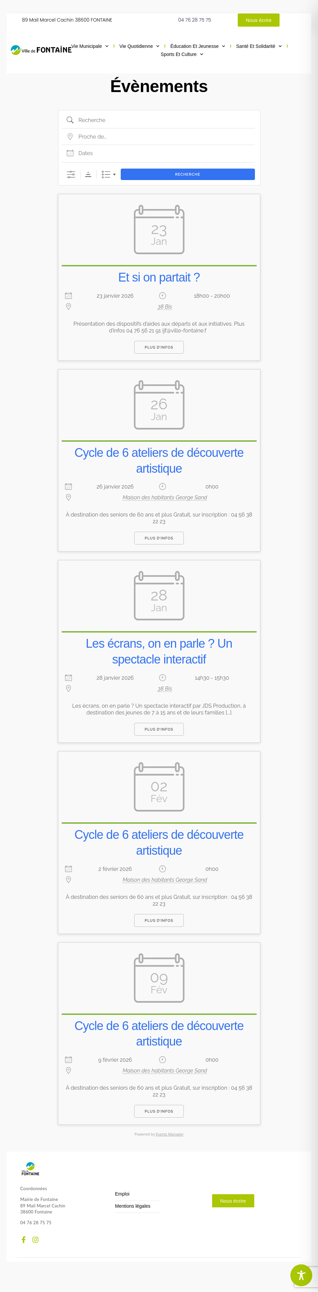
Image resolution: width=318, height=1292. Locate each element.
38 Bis (165, 306)
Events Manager (169, 1134)
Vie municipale (90, 46)
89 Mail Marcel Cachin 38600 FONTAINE (67, 20)
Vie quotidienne (139, 46)
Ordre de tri (88, 174)
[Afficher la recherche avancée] (71, 174)
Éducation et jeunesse (197, 46)
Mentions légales (132, 1206)
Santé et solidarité (259, 46)
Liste (106, 174)
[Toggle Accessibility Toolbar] (301, 1275)
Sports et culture (182, 54)
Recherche (187, 174)
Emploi (122, 1194)
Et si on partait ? (159, 277)
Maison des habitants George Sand (165, 497)
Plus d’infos (159, 347)
